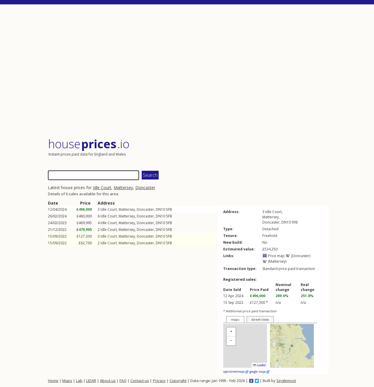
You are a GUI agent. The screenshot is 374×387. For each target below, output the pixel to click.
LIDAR (91, 380)
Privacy (159, 380)
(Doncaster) (297, 255)
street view (260, 319)
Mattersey (123, 187)
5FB (169, 209)
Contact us (139, 380)
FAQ (123, 380)
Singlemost (286, 380)
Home (53, 380)
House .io (88, 144)
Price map (273, 255)
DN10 (160, 209)
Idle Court (102, 187)
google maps (259, 371)
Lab (79, 380)
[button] (231, 332)
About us (108, 380)
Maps (67, 380)
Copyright (177, 380)
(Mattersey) (274, 261)
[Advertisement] (188, 71)
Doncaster (145, 187)
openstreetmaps (235, 371)
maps (235, 319)
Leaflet (259, 365)
